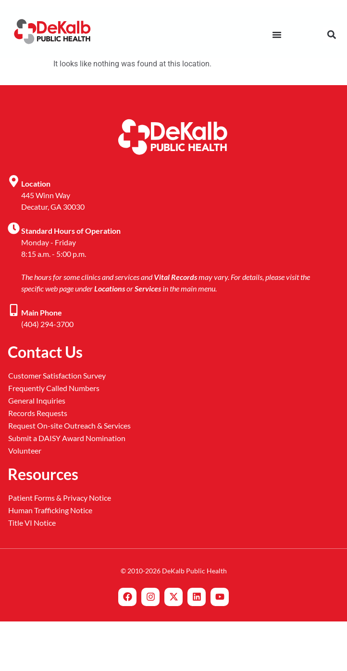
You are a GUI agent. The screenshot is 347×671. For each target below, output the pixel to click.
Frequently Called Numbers (53, 387)
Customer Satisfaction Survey (57, 375)
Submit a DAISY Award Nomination (66, 438)
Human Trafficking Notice (50, 510)
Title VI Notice (32, 522)
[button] (331, 35)
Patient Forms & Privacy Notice (59, 497)
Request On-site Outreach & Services (69, 425)
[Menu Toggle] (277, 34)
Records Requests (37, 413)
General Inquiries (36, 400)
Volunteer (24, 450)
